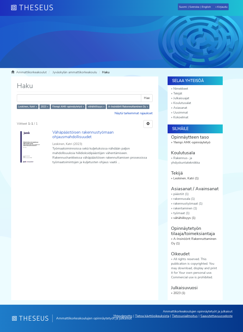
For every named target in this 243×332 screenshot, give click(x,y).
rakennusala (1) (184, 199)
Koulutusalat (182, 103)
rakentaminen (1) (185, 208)
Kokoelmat (180, 117)
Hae (147, 98)
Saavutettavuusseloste (216, 316)
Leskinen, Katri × (27, 106)
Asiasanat (180, 108)
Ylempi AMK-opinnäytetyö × (68, 106)
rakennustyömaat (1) (187, 203)
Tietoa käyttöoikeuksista (152, 316)
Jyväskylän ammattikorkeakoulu (75, 72)
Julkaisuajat (181, 98)
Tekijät (177, 93)
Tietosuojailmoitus (185, 316)
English (206, 7)
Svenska (194, 7)
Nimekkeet (180, 88)
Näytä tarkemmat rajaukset (134, 113)
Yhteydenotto (122, 316)
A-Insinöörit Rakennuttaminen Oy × (128, 106)
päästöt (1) (181, 194)
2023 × (44, 106)
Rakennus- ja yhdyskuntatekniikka (185, 160)
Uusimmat (180, 112)
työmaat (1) (181, 213)
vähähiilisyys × (96, 106)
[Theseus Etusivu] (34, 8)
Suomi (183, 7)
